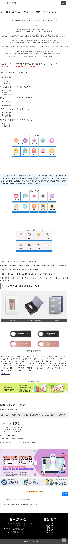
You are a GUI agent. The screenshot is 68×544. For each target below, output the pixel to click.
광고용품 (27, 181)
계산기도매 (49, 526)
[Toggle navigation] (63, 3)
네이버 (4, 442)
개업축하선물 (7, 76)
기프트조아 (37, 351)
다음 (8, 442)
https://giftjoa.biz (17, 439)
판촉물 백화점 (9, 2)
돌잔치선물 (49, 532)
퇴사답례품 (49, 530)
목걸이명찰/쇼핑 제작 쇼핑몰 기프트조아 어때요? (19, 504)
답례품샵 (50, 524)
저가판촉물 (49, 528)
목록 (65, 494)
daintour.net (41, 541)
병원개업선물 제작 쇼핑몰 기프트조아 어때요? (19, 500)
